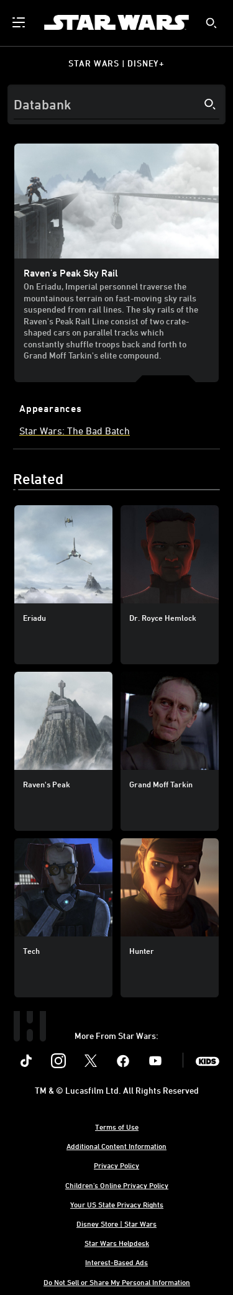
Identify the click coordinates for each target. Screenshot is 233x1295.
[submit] (211, 23)
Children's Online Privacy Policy (116, 1185)
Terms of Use (117, 1126)
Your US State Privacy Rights (116, 1204)
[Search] (116, 104)
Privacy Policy (116, 1165)
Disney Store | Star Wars (116, 1223)
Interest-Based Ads (116, 1262)
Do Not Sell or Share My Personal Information (116, 1282)
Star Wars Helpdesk (117, 1242)
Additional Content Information (116, 1146)
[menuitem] (20, 22)
